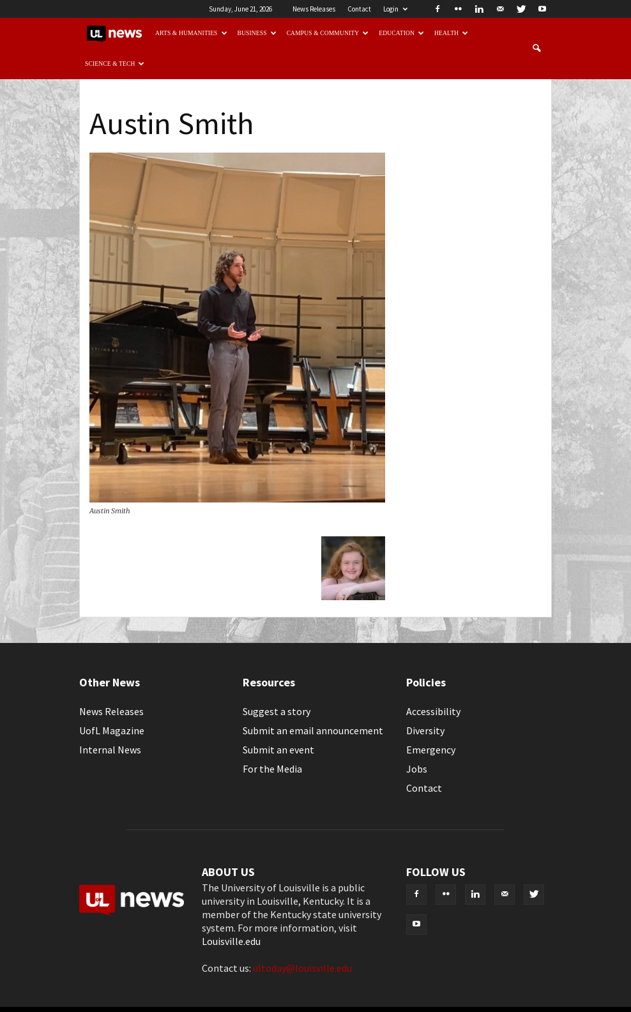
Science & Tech (115, 63)
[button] (536, 48)
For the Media (272, 768)
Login (395, 8)
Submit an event (278, 749)
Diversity (425, 730)
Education (401, 32)
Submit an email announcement (313, 730)
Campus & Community (328, 32)
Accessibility (433, 711)
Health (451, 32)
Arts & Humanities (191, 32)
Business (257, 32)
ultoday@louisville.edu (302, 968)
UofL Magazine (111, 730)
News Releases (314, 8)
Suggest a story (276, 711)
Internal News (110, 749)
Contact (359, 8)
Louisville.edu (231, 941)
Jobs (416, 768)
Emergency (430, 749)
